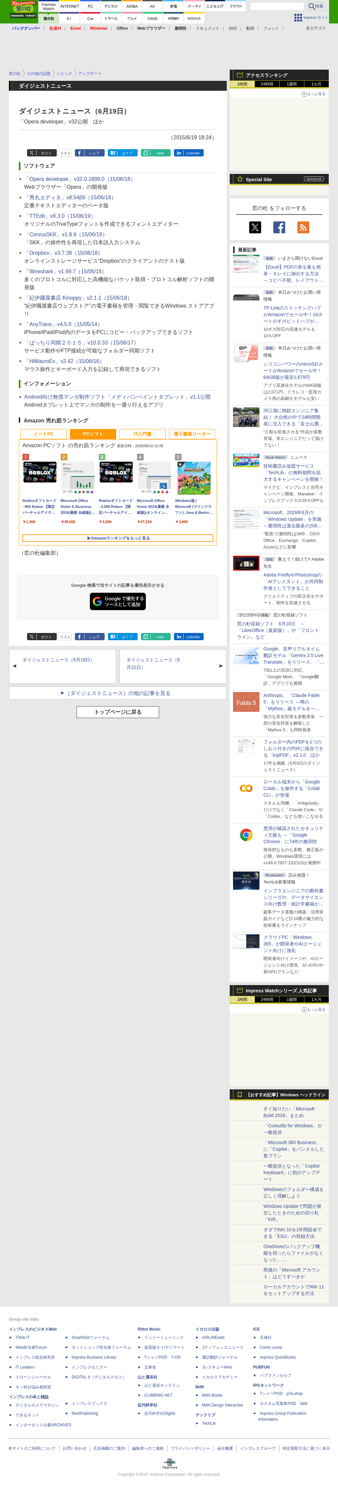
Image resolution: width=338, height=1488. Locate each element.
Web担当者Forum (31, 1347)
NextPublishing (85, 1413)
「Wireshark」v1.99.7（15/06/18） (65, 271)
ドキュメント (208, 28)
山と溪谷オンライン (162, 1385)
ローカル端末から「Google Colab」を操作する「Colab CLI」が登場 (291, 788)
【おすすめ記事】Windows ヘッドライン (285, 1095)
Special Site (259, 179)
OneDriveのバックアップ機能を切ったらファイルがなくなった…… (293, 1253)
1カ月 (317, 84)
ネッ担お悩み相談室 (33, 1387)
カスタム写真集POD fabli (283, 1403)
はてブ (127, 153)
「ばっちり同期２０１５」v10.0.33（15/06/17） (81, 343)
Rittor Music (149, 1329)
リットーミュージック (164, 1337)
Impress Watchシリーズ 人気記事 (281, 990)
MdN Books (212, 1395)
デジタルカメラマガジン (37, 1405)
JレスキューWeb (217, 1367)
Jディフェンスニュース (223, 1347)
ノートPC (43, 434)
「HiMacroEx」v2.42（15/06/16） (64, 361)
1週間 (292, 84)
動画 (250, 28)
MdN (199, 1387)
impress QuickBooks (278, 1357)
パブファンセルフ (275, 1375)
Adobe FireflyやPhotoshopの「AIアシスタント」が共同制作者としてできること (293, 581)
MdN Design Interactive (222, 1405)
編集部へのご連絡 (148, 1448)
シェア (94, 153)
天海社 (266, 1337)
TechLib (209, 1423)
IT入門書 (143, 434)
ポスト (46, 153)
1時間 (242, 84)
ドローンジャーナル (33, 1377)
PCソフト (93, 434)
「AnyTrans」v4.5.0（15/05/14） (63, 324)
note (160, 153)
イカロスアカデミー (220, 1377)
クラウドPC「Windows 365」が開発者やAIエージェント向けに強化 (292, 944)
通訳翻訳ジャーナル (220, 1357)
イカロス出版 (207, 1329)
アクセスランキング (266, 75)
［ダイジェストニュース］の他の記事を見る (118, 693)
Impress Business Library (94, 1357)
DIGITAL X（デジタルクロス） (99, 1377)
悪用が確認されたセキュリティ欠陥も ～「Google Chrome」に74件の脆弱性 (293, 835)
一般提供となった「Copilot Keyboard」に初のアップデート (291, 1172)
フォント (271, 28)
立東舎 (150, 1367)
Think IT (23, 1337)
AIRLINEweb (213, 1337)
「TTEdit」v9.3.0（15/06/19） (60, 216)
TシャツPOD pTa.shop (281, 1393)
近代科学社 (147, 1405)
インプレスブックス (89, 1403)
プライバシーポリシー (190, 1448)
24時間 (267, 84)
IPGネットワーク (268, 1385)
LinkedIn (193, 153)
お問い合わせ (74, 1448)
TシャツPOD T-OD (162, 1357)
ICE (256, 1329)
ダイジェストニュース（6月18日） (58, 659)
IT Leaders (25, 1367)
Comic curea (271, 1347)
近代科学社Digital (159, 1413)
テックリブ (205, 1415)
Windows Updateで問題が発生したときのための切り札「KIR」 (292, 1213)
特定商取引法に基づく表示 (306, 1448)
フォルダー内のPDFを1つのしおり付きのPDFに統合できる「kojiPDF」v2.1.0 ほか (293, 748)
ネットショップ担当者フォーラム (101, 1347)
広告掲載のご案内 (109, 1448)
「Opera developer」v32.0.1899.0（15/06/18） (80, 179)
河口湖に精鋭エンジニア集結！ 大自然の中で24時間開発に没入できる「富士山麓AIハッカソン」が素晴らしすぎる (293, 424)
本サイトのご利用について (32, 1448)
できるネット (27, 1415)
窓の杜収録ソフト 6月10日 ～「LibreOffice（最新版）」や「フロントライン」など (278, 630)
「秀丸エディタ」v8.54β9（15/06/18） (70, 197)
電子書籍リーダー (192, 434)
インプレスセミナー (89, 1367)
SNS (233, 28)
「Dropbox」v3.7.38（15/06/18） (63, 253)
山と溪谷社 (147, 1377)
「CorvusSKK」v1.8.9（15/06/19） (66, 234)
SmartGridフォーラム (91, 1337)
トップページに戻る (118, 712)
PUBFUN (261, 1367)
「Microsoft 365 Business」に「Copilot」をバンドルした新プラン (293, 1149)
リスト (65, 153)
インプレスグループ (258, 1448)
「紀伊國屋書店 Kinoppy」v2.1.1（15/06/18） (78, 298)
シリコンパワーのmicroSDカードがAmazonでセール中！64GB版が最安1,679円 (293, 370)
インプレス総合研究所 (35, 1357)
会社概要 (225, 1448)
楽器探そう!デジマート (164, 1347)
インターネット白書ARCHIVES (43, 1425)
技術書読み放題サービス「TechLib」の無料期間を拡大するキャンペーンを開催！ (293, 472)
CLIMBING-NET (158, 1395)
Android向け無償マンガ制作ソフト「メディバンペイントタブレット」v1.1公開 (117, 397)
